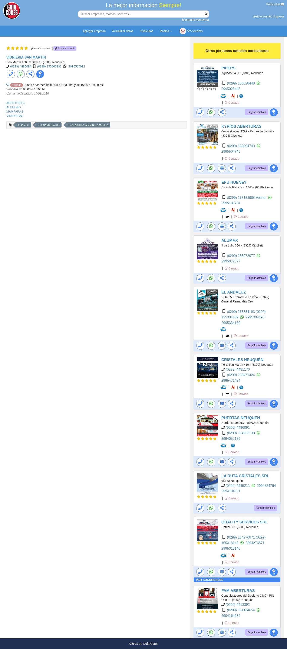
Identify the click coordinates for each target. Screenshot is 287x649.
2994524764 (266, 485)
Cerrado (232, 102)
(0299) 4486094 (20, 66)
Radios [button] (166, 31)
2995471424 (230, 380)
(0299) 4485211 (238, 485)
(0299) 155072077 (241, 256)
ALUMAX (229, 240)
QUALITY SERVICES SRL (244, 522)
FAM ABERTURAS (238, 591)
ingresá (279, 16)
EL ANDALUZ (233, 292)
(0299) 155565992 (49, 66)
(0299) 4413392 (238, 604)
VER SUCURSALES (209, 580)
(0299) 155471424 (241, 375)
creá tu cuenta (262, 16)
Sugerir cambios (256, 112)
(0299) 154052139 (241, 433)
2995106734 (230, 203)
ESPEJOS (23, 125)
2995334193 (254, 317)
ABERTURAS (15, 103)
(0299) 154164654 (241, 610)
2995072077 (230, 261)
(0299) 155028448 (241, 83)
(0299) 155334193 (241, 312)
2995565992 (77, 66)
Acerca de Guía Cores (143, 643)
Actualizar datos (122, 31)
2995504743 (230, 151)
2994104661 (230, 491)
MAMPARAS (14, 111)
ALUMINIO (13, 107)
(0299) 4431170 (238, 369)
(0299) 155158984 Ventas (247, 197)
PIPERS (228, 68)
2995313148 (230, 548)
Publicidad (275, 4)
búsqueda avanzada (195, 19)
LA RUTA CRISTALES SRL (245, 476)
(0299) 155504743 (241, 146)
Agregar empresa (94, 31)
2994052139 (230, 438)
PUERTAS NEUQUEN (240, 418)
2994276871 (254, 543)
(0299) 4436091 (238, 427)
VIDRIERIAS (14, 115)
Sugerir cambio (65, 48)
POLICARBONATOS (48, 125)
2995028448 (230, 89)
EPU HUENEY (234, 182)
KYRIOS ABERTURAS (241, 126)
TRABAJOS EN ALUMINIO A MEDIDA (88, 125)
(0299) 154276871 (241, 537)
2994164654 (230, 615)
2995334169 (230, 323)
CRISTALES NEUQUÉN (242, 360)
